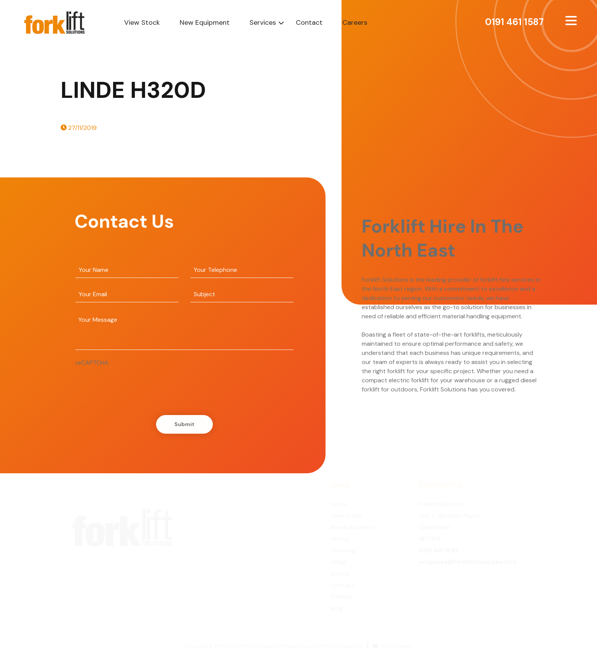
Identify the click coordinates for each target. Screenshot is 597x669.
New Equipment (205, 22)
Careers (354, 22)
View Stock (142, 22)
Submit (183, 424)
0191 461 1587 (514, 22)
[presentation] (132, 382)
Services (262, 22)
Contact (309, 22)
